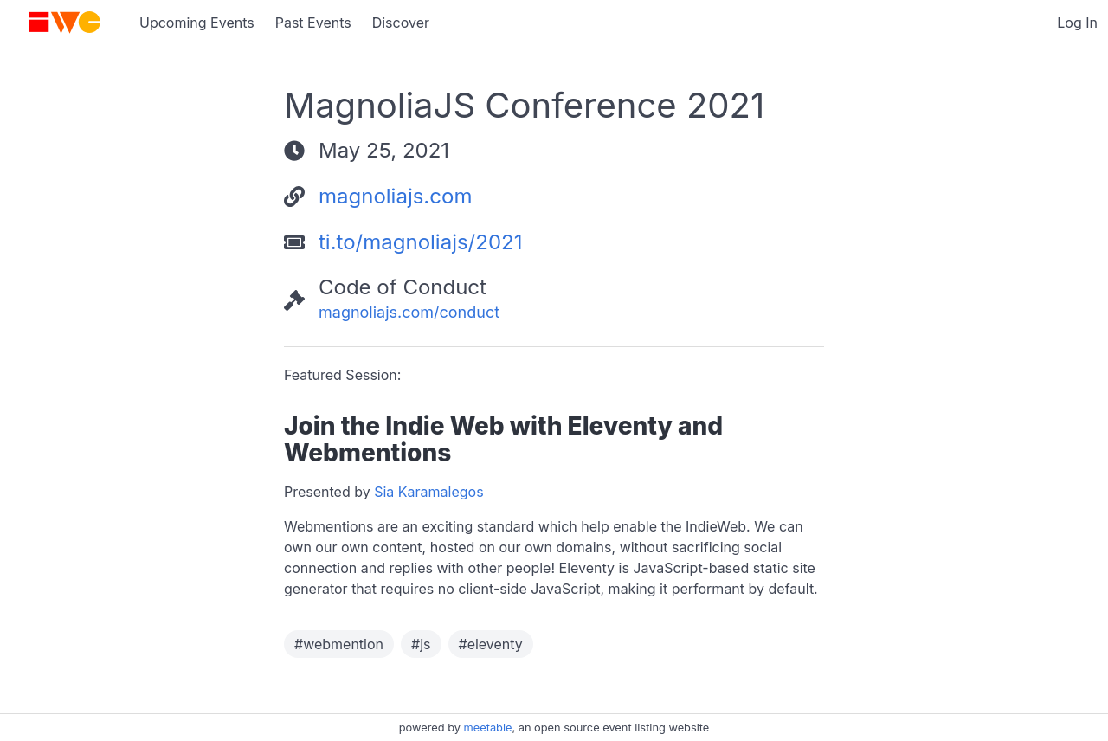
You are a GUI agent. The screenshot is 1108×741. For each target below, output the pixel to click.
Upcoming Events (196, 22)
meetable (488, 727)
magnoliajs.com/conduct (409, 312)
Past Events (313, 22)
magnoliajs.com (395, 196)
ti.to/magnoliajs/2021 (420, 242)
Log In (1077, 22)
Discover (400, 22)
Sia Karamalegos (428, 491)
